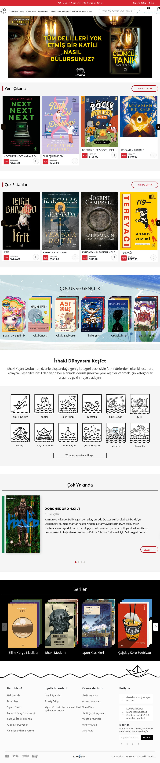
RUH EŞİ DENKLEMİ (53, 156)
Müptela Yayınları (91, 718)
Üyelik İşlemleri (53, 695)
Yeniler (22, 11)
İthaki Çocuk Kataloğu (64, 11)
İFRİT (6, 252)
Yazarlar (53, 11)
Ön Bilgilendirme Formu (20, 730)
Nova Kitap (88, 707)
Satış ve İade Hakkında (19, 718)
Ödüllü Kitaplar (87, 11)
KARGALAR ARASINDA (55, 252)
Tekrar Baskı (36, 11)
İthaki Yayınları (90, 695)
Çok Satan (28, 11)
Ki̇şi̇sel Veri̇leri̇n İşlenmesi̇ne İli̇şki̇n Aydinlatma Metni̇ (63, 709)
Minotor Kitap (89, 724)
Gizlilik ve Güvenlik (17, 724)
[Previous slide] (3, 127)
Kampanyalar (76, 11)
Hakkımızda (13, 695)
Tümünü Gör (144, 88)
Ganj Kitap (87, 730)
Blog (151, 3)
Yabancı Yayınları (91, 701)
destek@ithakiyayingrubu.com (138, 699)
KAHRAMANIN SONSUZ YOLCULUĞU (102, 252)
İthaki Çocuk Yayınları (93, 713)
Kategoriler (45, 11)
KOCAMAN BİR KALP (132, 150)
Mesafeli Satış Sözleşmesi (21, 713)
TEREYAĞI (126, 252)
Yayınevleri (14, 11)
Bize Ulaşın (13, 701)
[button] (76, 75)
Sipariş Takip (140, 3)
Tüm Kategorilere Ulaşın (80, 455)
